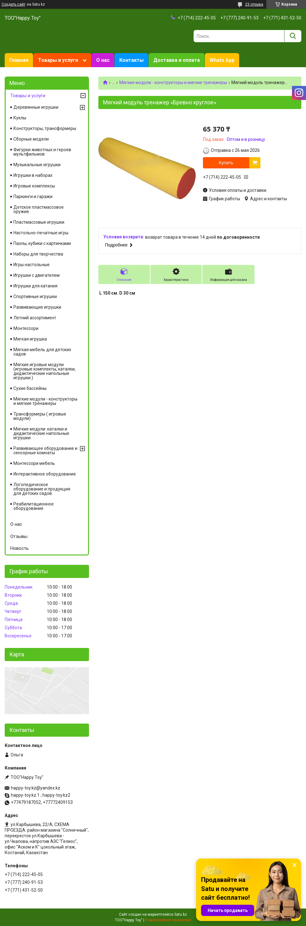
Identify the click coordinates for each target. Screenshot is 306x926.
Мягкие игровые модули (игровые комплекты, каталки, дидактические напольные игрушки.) (44, 371)
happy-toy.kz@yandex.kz (35, 787)
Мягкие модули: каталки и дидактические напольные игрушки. (41, 433)
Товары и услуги (58, 60)
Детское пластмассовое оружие (38, 209)
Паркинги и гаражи (32, 196)
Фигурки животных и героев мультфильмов (42, 152)
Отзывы (18, 536)
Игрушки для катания (35, 285)
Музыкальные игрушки (37, 164)
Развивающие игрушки (37, 307)
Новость (19, 548)
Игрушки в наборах (32, 175)
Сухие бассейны (30, 388)
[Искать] (292, 36)
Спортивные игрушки (35, 296)
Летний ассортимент (34, 317)
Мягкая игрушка (30, 338)
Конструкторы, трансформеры (44, 128)
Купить (226, 162)
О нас (103, 60)
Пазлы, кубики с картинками (42, 243)
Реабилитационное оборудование (33, 506)
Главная (18, 60)
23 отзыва (254, 4)
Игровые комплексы (34, 185)
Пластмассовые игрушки (38, 222)
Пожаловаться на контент (168, 920)
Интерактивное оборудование (44, 473)
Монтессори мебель (34, 463)
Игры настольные (31, 264)
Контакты (131, 60)
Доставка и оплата (176, 60)
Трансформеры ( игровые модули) (39, 416)
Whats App (222, 60)
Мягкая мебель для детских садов (42, 351)
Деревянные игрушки (35, 107)
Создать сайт (13, 4)
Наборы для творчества (38, 253)
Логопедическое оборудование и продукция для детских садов (41, 489)
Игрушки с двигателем (36, 275)
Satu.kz (180, 914)
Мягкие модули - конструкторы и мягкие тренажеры (173, 82)
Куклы (19, 117)
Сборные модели (31, 139)
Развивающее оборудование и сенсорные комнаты (45, 450)
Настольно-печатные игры (40, 232)
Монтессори (25, 328)
